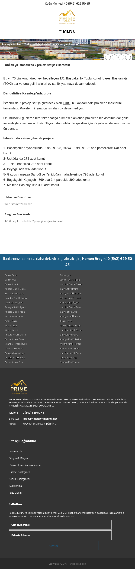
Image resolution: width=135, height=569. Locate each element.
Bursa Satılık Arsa (14, 316)
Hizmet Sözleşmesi (20, 472)
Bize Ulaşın (15, 493)
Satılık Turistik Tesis (70, 279)
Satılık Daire (11, 275)
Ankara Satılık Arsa (15, 311)
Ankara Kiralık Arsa (15, 357)
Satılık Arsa (11, 279)
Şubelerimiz (15, 486)
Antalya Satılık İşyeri (15, 307)
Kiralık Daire (11, 320)
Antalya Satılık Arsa (70, 316)
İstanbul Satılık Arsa (70, 307)
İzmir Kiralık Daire (69, 334)
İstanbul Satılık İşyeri (16, 298)
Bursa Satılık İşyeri (69, 302)
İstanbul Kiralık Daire (71, 330)
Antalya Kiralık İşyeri (15, 353)
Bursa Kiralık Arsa (14, 362)
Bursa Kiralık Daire (14, 339)
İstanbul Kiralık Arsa (70, 353)
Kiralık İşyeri (66, 320)
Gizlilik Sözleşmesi (19, 479)
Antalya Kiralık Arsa (70, 362)
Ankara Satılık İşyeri (70, 298)
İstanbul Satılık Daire (71, 284)
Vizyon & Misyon (18, 458)
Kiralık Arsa (11, 325)
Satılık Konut (11, 284)
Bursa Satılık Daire (14, 293)
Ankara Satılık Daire (15, 288)
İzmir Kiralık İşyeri (14, 348)
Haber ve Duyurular (18, 197)
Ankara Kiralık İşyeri (70, 343)
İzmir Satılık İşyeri (14, 302)
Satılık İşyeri (66, 275)
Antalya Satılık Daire (70, 293)
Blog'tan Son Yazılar (18, 214)
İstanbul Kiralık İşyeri (16, 343)
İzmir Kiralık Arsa (68, 357)
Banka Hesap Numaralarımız (25, 465)
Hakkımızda (15, 451)
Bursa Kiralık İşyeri (69, 348)
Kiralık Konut (11, 330)
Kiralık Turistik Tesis (70, 325)
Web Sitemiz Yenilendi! (18, 204)
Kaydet (53, 545)
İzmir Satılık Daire (69, 288)
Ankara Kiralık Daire (15, 334)
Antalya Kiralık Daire (70, 339)
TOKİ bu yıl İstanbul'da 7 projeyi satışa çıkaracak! (34, 221)
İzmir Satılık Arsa (68, 311)
